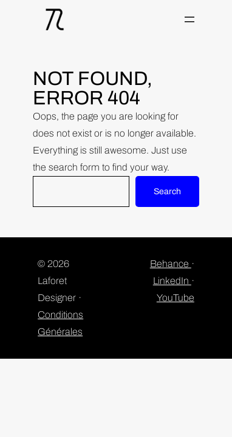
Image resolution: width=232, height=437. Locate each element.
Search (167, 191)
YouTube (175, 298)
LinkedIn (172, 281)
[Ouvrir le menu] (189, 19)
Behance (170, 264)
